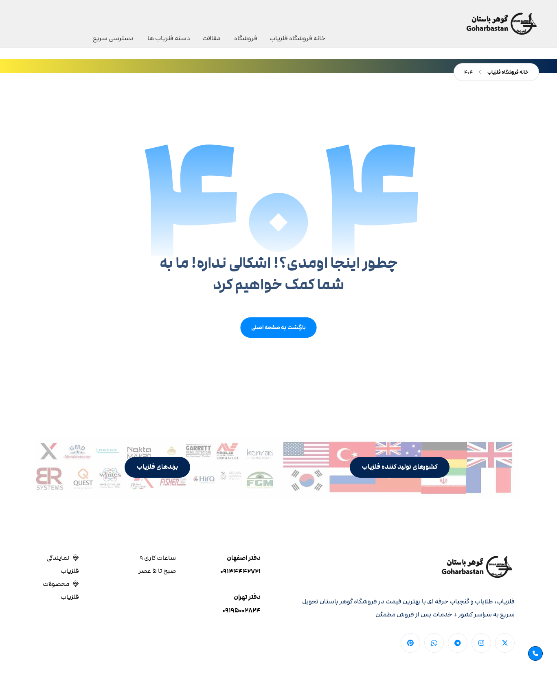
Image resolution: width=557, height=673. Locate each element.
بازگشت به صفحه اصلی (278, 327)
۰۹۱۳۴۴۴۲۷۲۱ (240, 571)
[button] (400, 467)
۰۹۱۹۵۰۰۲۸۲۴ (241, 610)
